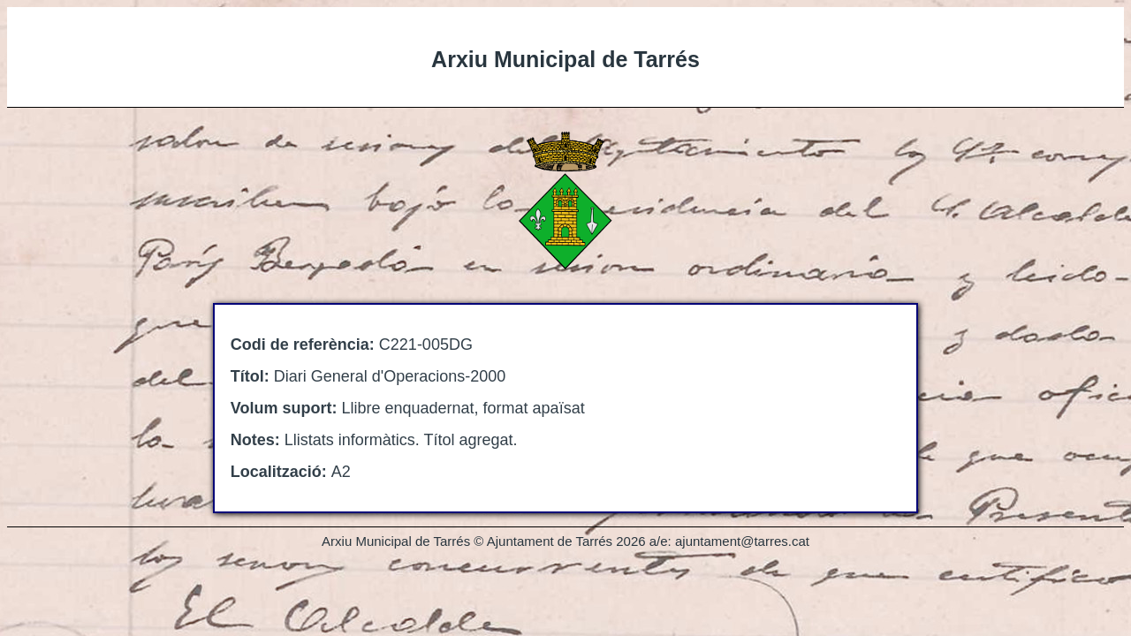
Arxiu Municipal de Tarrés (565, 59)
